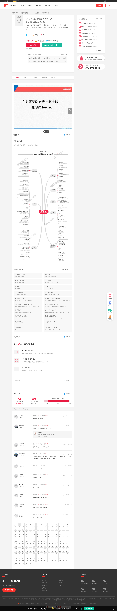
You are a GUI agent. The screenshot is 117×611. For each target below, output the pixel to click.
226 (19, 561)
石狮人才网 (75, 598)
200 (34, 556)
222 (60, 558)
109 (30, 541)
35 (34, 529)
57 (59, 531)
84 (48, 536)
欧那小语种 (15, 13)
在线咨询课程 (49, 45)
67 (41, 534)
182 (23, 553)
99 (48, 539)
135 (16, 546)
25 (52, 526)
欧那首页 (5, 1)
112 (41, 541)
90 (15, 539)
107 (23, 541)
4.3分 (36, 35)
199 (30, 556)
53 (45, 531)
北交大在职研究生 (83, 598)
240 (16, 563)
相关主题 (44, 77)
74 (67, 534)
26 (56, 526)
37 (41, 529)
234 (49, 561)
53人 (29, 35)
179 (67, 551)
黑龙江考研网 (55, 598)
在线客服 (110, 296)
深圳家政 (84, 600)
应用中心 (56, 6)
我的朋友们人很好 (28, 299)
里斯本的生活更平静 (58, 317)
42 (59, 529)
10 (52, 524)
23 (45, 526)
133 (63, 544)
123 (27, 544)
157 (41, 548)
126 (38, 544)
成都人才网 (65, 600)
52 (41, 531)
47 (23, 531)
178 (63, 551)
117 (60, 541)
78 (26, 536)
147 (60, 546)
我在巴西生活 (28, 323)
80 (34, 536)
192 (60, 553)
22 (41, 526)
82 (41, 536)
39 (48, 529)
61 (19, 534)
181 (19, 553)
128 (45, 544)
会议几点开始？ (58, 293)
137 (23, 546)
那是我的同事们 (28, 311)
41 (56, 529)
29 (67, 526)
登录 (99, 5)
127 (41, 544)
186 (38, 553)
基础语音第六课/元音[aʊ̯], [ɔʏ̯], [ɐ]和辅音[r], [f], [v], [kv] (43, 61)
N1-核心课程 (35, 13)
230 (34, 561)
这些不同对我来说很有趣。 (58, 311)
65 (34, 534)
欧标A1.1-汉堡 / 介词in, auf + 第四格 (89, 43)
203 (45, 556)
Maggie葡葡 (22, 453)
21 (37, 526)
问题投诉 (61, 585)
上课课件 (16, 77)
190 (52, 553)
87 (59, 536)
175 (52, 551)
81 (37, 536)
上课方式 (35, 77)
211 (19, 558)
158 (45, 548)
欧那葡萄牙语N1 (25, 13)
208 (63, 556)
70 (52, 534)
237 (60, 561)
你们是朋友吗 (28, 293)
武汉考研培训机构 (35, 600)
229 (30, 561)
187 (41, 553)
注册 (109, 5)
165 (16, 551)
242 (23, 563)
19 (30, 526)
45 (15, 531)
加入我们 (44, 588)
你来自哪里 (28, 329)
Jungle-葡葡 (22, 425)
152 (23, 548)
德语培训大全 (17, 598)
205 (52, 556)
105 (16, 541)
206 (56, 556)
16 (19, 526)
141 (38, 546)
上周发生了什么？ (58, 323)
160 (52, 548)
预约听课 (33, 45)
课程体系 (30, 6)
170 (34, 551)
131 (56, 544)
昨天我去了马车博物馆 (58, 329)
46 (19, 531)
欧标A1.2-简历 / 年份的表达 (89, 33)
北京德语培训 (48, 598)
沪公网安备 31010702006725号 (27, 603)
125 (34, 544)
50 (34, 531)
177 (60, 551)
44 (67, 529)
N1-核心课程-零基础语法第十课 (39, 19)
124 (30, 544)
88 (63, 536)
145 (52, 546)
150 (16, 548)
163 (63, 548)
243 (27, 563)
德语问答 (11, 598)
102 (60, 539)
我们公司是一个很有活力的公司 (28, 305)
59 (67, 531)
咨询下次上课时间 (53, 41)
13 (63, 524)
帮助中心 (61, 583)
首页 (22, 6)
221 (56, 558)
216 (38, 558)
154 (30, 548)
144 (49, 546)
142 (41, 546)
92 (23, 539)
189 (49, 553)
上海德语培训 (40, 598)
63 (26, 534)
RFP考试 (78, 600)
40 (52, 529)
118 (63, 541)
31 (19, 529)
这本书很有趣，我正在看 (58, 305)
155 (34, 548)
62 (23, 534)
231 (38, 561)
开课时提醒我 (40, 41)
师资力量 (39, 6)
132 (60, 544)
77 (23, 536)
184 (30, 553)
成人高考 (96, 598)
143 (45, 546)
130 (52, 544)
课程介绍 (25, 77)
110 (34, 541)
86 (56, 536)
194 (67, 553)
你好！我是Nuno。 (28, 281)
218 (45, 558)
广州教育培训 (72, 600)
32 (23, 529)
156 (38, 548)
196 (19, 556)
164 (67, 548)
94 (30, 539)
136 (19, 546)
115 (52, 541)
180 (16, 553)
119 (67, 541)
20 (34, 526)
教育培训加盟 (44, 600)
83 (45, 536)
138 (27, 546)
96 (37, 539)
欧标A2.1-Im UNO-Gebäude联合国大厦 (89, 46)
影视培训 (62, 598)
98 (45, 539)
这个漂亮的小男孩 (28, 275)
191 (56, 553)
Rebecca (21, 415)
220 (52, 558)
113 (45, 541)
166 (19, 551)
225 (16, 561)
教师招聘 (44, 585)
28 (63, 526)
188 (45, 553)
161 (56, 548)
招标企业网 (68, 598)
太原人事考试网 (52, 600)
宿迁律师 (111, 598)
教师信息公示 (96, 603)
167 (23, 551)
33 (26, 529)
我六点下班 (58, 281)
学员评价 (53, 77)
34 (30, 529)
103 (63, 539)
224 (67, 558)
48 (26, 531)
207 (60, 556)
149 (67, 546)
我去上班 (58, 275)
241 (19, 563)
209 (67, 556)
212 (23, 558)
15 (15, 526)
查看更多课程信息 (66, 269)
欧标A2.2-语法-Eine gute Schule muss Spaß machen (89, 36)
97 (41, 539)
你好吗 (28, 287)
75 (15, 536)
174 (49, 551)
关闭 (112, 608)
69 (48, 534)
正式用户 (21, 417)
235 (52, 561)
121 (19, 544)
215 (34, 558)
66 (37, 534)
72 (59, 534)
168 (27, 551)
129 (49, 544)
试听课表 (48, 6)
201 (38, 556)
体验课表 (61, 580)
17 (23, 526)
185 (34, 553)
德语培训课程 (25, 598)
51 (37, 531)
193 (63, 553)
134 (67, 544)
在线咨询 (68, 134)
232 (41, 561)
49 (30, 531)
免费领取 (89, 609)
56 (56, 531)
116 (56, 541)
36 (37, 529)
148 (63, 546)
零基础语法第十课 (46, 13)
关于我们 (44, 580)
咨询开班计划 (99, 18)
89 (67, 536)
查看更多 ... (99, 50)
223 (63, 558)
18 (26, 526)
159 (49, 548)
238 (63, 561)
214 (30, 558)
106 (19, 541)
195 (16, 556)
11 (56, 524)
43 (63, 529)
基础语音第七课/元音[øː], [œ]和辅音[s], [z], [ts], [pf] (42, 58)
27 (59, 526)
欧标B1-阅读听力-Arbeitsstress (89, 29)
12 (59, 524)
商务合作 (44, 583)
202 (41, 556)
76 (19, 536)
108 (27, 541)
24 (48, 526)
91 (19, 539)
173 (45, 551)
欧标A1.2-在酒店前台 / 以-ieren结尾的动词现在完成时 (89, 23)
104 (67, 539)
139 (30, 546)
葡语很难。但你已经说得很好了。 (58, 299)
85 (52, 536)
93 (26, 539)
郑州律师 (90, 598)
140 (34, 546)
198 (27, 556)
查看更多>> (64, 54)
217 (41, 558)
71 (56, 534)
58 (63, 531)
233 (45, 561)
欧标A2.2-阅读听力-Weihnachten (89, 26)
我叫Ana (58, 287)
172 (41, 551)
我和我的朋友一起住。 (28, 317)
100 (52, 539)
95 (34, 539)
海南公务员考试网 (103, 598)
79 (30, 536)
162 (60, 548)
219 (49, 558)
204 (49, 556)
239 (67, 561)
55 (52, 531)
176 (56, 551)
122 (23, 544)
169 (30, 551)
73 (63, 534)
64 (30, 534)
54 (48, 531)
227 (23, 561)
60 (15, 534)
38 (45, 529)
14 (67, 524)
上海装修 (59, 600)
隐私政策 (44, 590)
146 (56, 546)
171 (38, 551)
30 (15, 529)
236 (56, 561)
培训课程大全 (32, 598)
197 (23, 556)
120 (16, 544)
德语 (16, 1)
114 (49, 541)
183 (27, 553)
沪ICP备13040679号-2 (42, 603)
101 (56, 539)
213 (27, 558)
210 (16, 558)
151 (19, 548)
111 (38, 541)
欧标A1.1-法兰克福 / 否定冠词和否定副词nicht (89, 39)
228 (27, 561)
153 (27, 548)
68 (45, 534)
